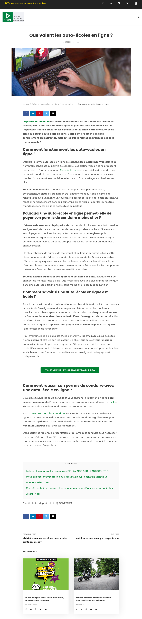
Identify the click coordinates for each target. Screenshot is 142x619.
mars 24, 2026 (31, 605)
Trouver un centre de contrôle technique (26, 3)
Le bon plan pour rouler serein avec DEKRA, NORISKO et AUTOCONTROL (68, 471)
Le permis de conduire (36, 121)
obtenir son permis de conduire (47, 413)
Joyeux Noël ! (33, 493)
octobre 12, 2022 (71, 42)
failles (113, 402)
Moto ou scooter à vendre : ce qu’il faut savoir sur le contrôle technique (67, 476)
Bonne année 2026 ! (37, 482)
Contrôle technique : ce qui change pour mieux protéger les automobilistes (69, 488)
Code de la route (69, 170)
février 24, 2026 (83, 605)
